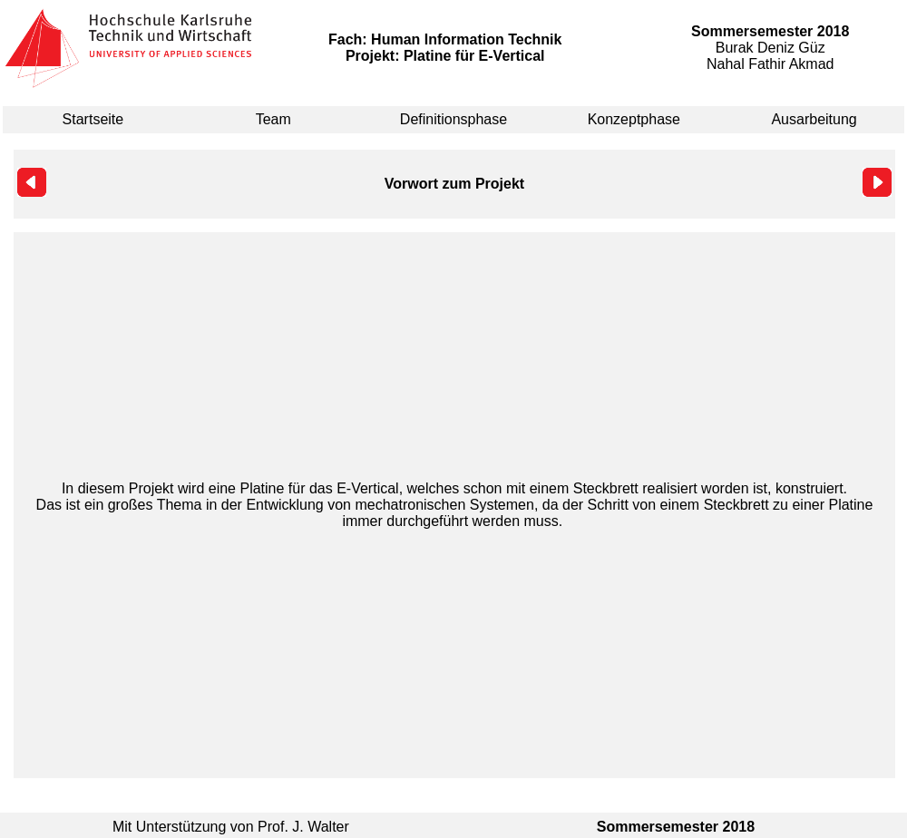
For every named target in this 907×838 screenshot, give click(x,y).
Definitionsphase (453, 119)
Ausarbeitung (813, 119)
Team (273, 119)
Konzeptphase (634, 119)
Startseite (93, 119)
